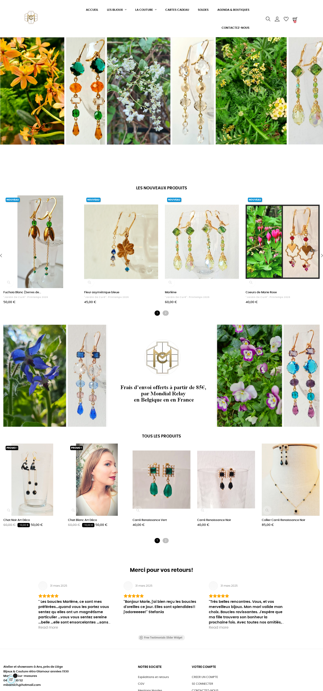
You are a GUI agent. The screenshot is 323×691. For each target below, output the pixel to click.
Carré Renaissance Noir (214, 520)
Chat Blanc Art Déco (82, 520)
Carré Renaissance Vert (150, 520)
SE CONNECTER (202, 679)
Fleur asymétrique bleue (101, 292)
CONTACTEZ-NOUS (205, 686)
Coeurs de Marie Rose (261, 292)
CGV (141, 679)
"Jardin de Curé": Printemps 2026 (25, 297)
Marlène (171, 292)
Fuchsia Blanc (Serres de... (22, 292)
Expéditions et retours (153, 672)
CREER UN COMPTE (205, 672)
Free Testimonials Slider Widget (160, 633)
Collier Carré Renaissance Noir (283, 520)
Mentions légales (150, 686)
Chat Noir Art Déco (16, 520)
